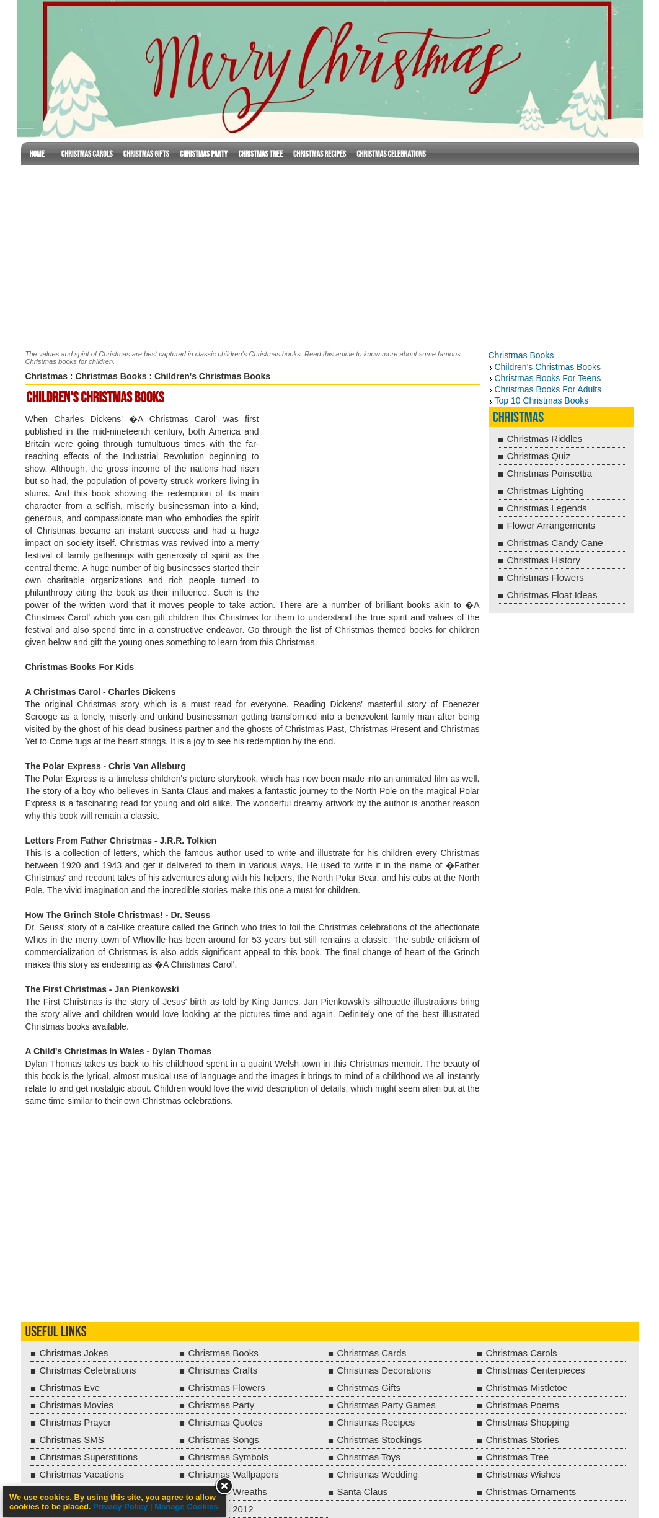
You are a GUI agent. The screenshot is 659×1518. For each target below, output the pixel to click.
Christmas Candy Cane (555, 542)
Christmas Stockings (379, 1439)
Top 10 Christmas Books (542, 400)
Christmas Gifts (146, 154)
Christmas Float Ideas (552, 594)
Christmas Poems (522, 1405)
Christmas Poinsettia (550, 473)
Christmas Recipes (319, 154)
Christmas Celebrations (391, 154)
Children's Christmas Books (548, 367)
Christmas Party (204, 154)
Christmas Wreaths (227, 1491)
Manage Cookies (186, 1506)
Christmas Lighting (545, 490)
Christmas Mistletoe (527, 1387)
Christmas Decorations (384, 1370)
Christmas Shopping (528, 1422)
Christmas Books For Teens (548, 378)
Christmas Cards (372, 1353)
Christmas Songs (223, 1439)
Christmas (46, 376)
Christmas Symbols (228, 1457)
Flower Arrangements (551, 525)
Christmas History (543, 560)
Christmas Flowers (545, 577)
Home (37, 154)
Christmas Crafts (223, 1370)
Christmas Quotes (225, 1422)
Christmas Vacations (82, 1474)
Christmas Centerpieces (535, 1370)
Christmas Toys (368, 1457)
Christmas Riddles (545, 438)
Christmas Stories (522, 1439)
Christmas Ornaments (531, 1491)
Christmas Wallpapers (233, 1474)
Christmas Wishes (523, 1474)
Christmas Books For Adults (548, 389)
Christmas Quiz (539, 456)
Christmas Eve (70, 1387)
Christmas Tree (260, 154)
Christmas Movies (76, 1405)
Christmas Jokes (74, 1353)
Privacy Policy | (123, 1506)
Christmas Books (110, 376)
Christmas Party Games (386, 1405)
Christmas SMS (72, 1439)
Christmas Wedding (377, 1474)
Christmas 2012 (221, 1509)
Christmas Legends (547, 508)
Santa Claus (362, 1491)
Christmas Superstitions (89, 1457)
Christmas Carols (87, 154)
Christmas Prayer (76, 1422)
